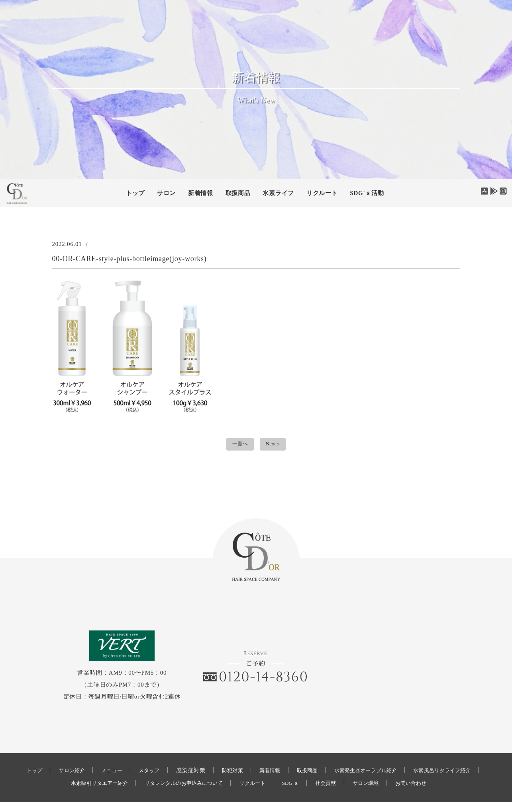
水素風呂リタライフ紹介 (71, 751)
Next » (274, 445)
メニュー (142, 738)
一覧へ (238, 445)
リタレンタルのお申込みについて (246, 751)
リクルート (322, 193)
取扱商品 (238, 193)
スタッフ (182, 738)
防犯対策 (268, 738)
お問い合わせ (249, 764)
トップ (135, 193)
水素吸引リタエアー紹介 (153, 751)
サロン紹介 (99, 738)
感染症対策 (225, 738)
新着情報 (308, 738)
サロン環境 (443, 751)
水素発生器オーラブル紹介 (412, 738)
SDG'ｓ (362, 751)
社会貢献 (400, 751)
